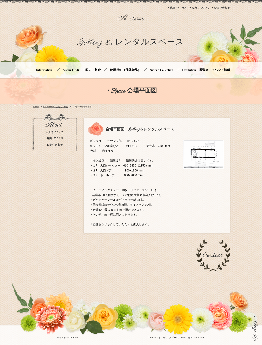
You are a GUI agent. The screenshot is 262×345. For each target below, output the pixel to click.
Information (45, 70)
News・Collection (161, 70)
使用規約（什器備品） (125, 70)
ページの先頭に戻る (254, 328)
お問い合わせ (221, 7)
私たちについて (199, 7)
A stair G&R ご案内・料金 (82, 70)
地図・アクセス (177, 7)
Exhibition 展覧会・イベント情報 (206, 70)
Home (36, 107)
